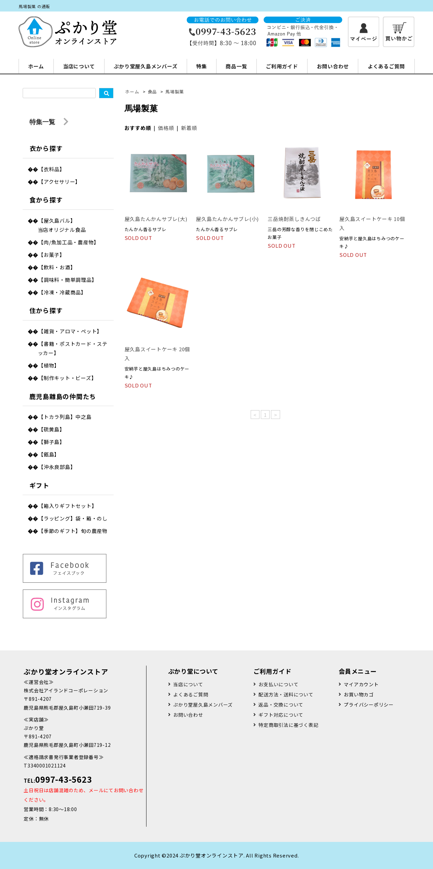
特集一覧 (49, 122)
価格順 (166, 127)
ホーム (36, 66)
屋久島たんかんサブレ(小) (227, 218)
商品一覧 (236, 66)
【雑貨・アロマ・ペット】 (70, 331)
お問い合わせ (333, 66)
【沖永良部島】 (56, 466)
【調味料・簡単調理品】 (67, 279)
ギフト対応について (280, 714)
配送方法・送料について (285, 694)
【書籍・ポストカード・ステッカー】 (73, 348)
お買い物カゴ (359, 694)
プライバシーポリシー (369, 704)
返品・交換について (280, 704)
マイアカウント (361, 684)
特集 (201, 66)
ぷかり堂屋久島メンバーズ (145, 66)
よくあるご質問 (386, 66)
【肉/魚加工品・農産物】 (68, 242)
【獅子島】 (51, 441)
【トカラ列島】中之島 (65, 416)
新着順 (189, 127)
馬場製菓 (174, 91)
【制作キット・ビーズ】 (67, 377)
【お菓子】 (51, 254)
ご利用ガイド (282, 66)
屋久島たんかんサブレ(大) (155, 218)
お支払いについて (278, 684)
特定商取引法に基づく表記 (288, 724)
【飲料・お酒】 (56, 267)
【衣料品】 (51, 169)
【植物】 (49, 365)
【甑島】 (49, 454)
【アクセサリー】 (59, 181)
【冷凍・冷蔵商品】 (62, 292)
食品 (152, 91)
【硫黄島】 (51, 429)
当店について (79, 66)
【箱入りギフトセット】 (67, 505)
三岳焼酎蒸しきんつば (294, 218)
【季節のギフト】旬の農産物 (73, 530)
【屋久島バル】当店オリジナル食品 (62, 225)
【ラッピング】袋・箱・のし (73, 518)
